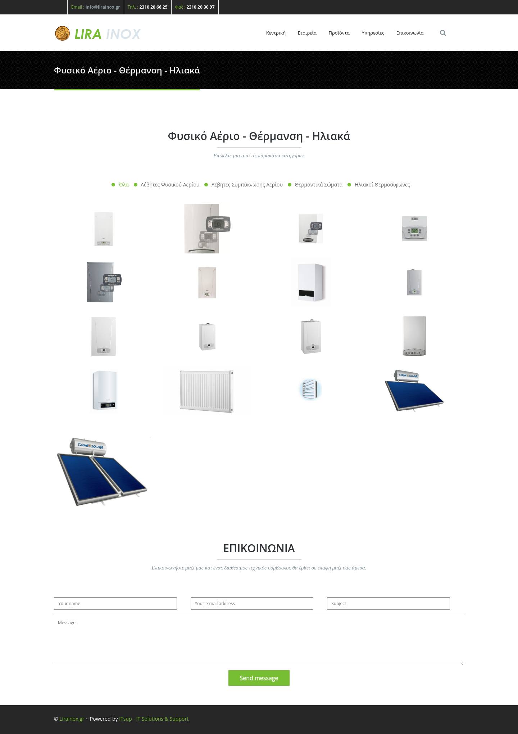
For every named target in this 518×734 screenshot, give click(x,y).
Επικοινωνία (410, 33)
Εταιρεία (307, 33)
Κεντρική (276, 33)
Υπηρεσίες (373, 33)
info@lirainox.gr (103, 7)
